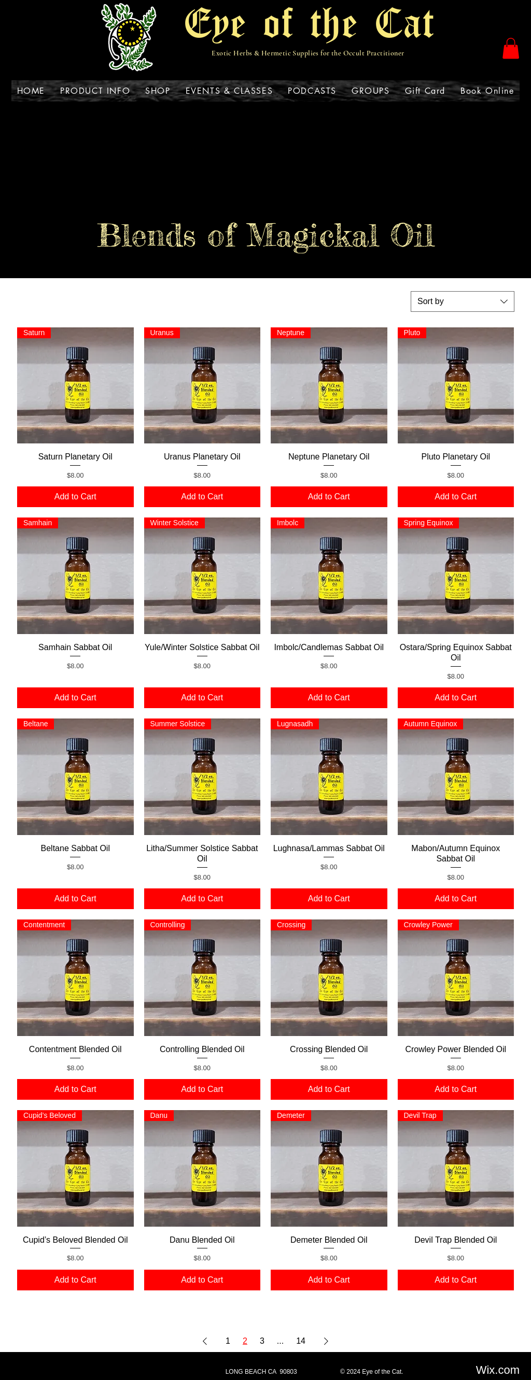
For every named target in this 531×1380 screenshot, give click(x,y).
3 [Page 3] (262, 1340)
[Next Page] (326, 1341)
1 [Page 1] (228, 1340)
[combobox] (462, 301)
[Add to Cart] (75, 496)
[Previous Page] (205, 1341)
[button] (511, 48)
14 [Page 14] (300, 1340)
